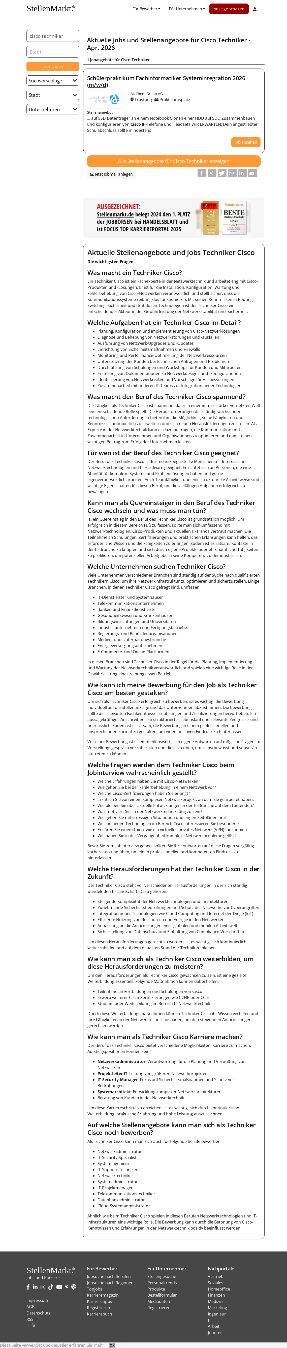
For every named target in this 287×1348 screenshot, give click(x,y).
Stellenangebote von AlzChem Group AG (104, 99)
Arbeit (213, 1326)
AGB (30, 1306)
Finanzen (216, 1295)
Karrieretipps (99, 1301)
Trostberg (142, 99)
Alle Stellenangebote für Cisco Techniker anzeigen (173, 161)
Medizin (215, 1301)
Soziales (215, 1283)
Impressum (37, 1300)
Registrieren (98, 1307)
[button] (202, 173)
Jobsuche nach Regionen (110, 1283)
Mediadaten (158, 1301)
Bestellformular (162, 1295)
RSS (30, 1319)
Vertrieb (216, 1276)
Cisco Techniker (224, 40)
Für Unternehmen (185, 9)
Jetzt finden (53, 66)
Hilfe (30, 1325)
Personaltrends (162, 1283)
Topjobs (94, 1289)
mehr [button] (99, 1345)
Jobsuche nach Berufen (109, 1276)
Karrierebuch (99, 1314)
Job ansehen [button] (246, 142)
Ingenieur (217, 1314)
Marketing (217, 1307)
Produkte (156, 1289)
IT (209, 1320)
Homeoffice (219, 1289)
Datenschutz (38, 1313)
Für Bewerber (145, 9)
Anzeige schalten (229, 9)
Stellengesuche (161, 1276)
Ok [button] (112, 1345)
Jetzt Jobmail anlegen (111, 174)
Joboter (215, 1332)
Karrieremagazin (103, 1295)
